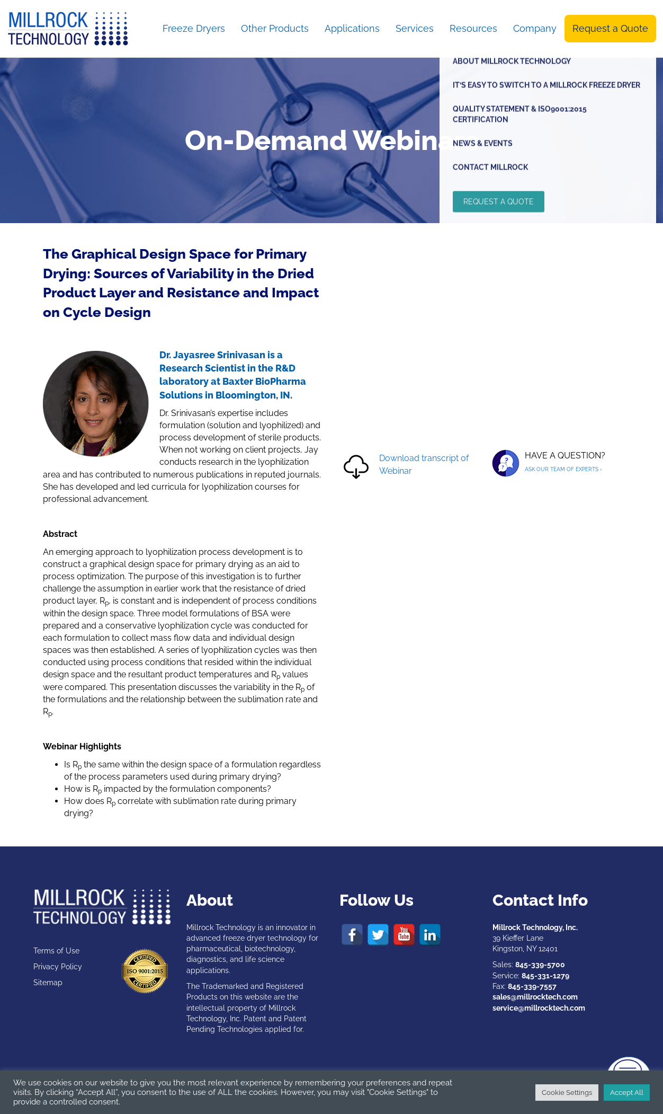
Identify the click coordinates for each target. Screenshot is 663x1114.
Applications (352, 28)
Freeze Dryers (194, 28)
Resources (473, 28)
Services (415, 28)
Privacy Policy (57, 966)
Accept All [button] (626, 1093)
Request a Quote (610, 28)
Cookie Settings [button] (567, 1093)
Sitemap (47, 982)
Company (535, 28)
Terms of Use (56, 951)
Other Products (275, 28)
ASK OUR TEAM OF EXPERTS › (563, 469)
